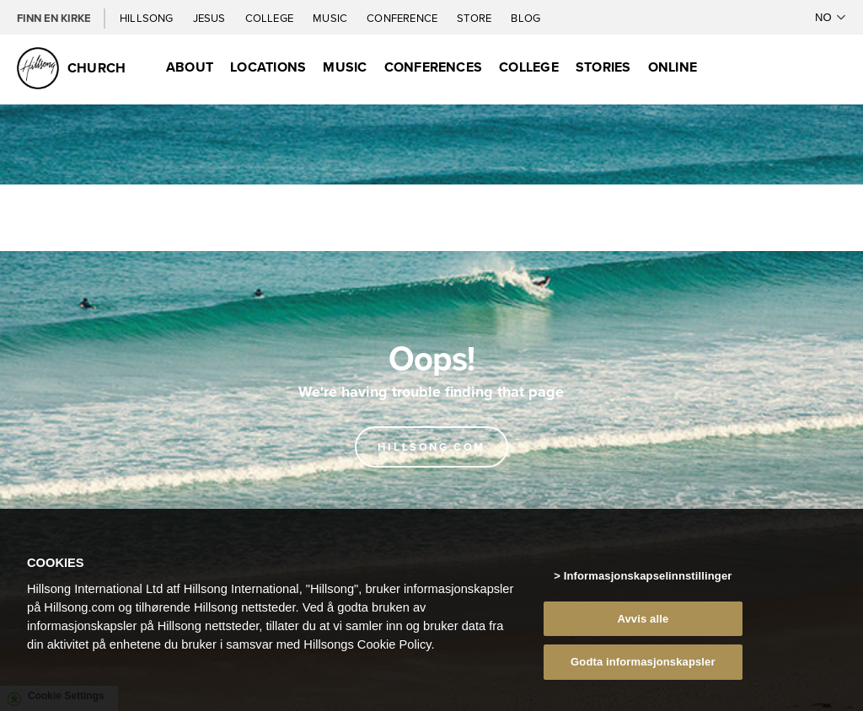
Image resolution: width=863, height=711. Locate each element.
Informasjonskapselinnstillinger (648, 582)
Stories (603, 67)
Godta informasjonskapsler (643, 668)
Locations (268, 67)
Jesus (210, 17)
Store (475, 17)
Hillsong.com (431, 447)
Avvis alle (642, 625)
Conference (403, 17)
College (270, 17)
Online (672, 67)
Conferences (433, 67)
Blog (525, 17)
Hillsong (148, 17)
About (189, 67)
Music (331, 17)
